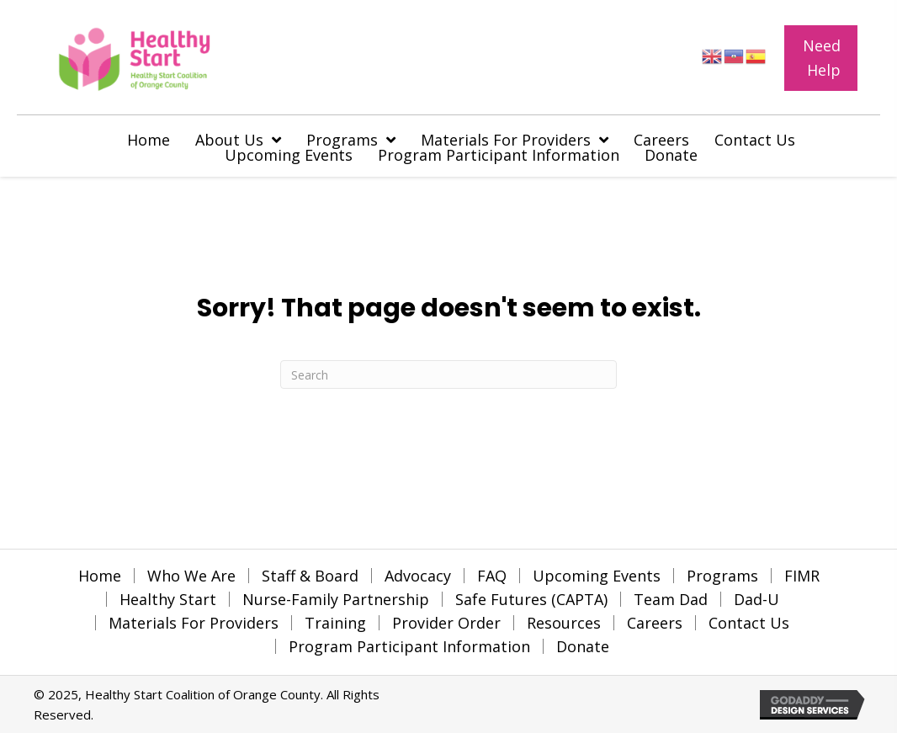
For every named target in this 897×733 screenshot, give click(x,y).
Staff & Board (310, 575)
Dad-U (756, 599)
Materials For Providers (194, 622)
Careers (654, 622)
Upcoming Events (597, 575)
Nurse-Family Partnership (335, 599)
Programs (722, 575)
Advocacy (418, 575)
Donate (582, 646)
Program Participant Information (409, 646)
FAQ (492, 575)
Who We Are (191, 575)
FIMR (802, 575)
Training (335, 622)
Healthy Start (167, 599)
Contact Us (749, 622)
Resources (564, 622)
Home (99, 575)
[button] (820, 58)
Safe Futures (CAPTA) (531, 599)
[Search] (448, 374)
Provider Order (446, 622)
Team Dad (671, 599)
